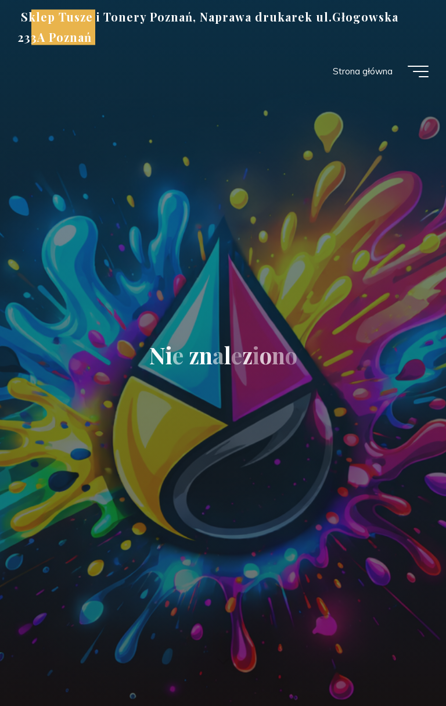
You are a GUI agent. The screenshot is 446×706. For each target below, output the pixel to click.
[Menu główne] (418, 71)
